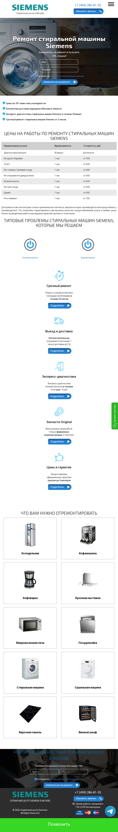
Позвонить (59, 824)
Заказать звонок (86, 11)
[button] (115, 416)
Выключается (87, 246)
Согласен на (59, 76)
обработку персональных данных (67, 76)
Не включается (30, 246)
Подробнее (57, 305)
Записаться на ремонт (56, 81)
